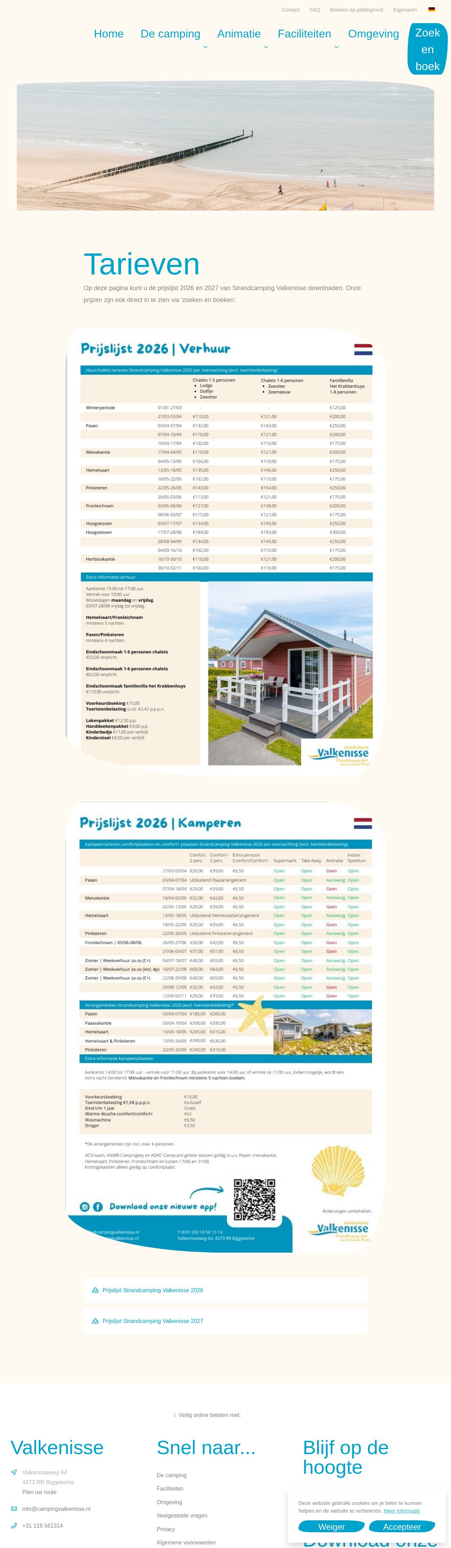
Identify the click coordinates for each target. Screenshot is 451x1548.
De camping (170, 33)
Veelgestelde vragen (182, 1516)
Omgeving (373, 33)
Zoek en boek (427, 49)
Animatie (239, 33)
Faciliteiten (305, 33)
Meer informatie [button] (402, 1511)
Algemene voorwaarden (186, 1543)
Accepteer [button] (402, 1527)
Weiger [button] (332, 1527)
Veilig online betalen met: (207, 1415)
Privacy (166, 1529)
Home (109, 33)
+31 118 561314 (42, 1526)
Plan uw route (39, 1492)
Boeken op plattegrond (356, 10)
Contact (291, 10)
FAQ (315, 10)
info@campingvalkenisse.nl (56, 1509)
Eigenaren (405, 10)
